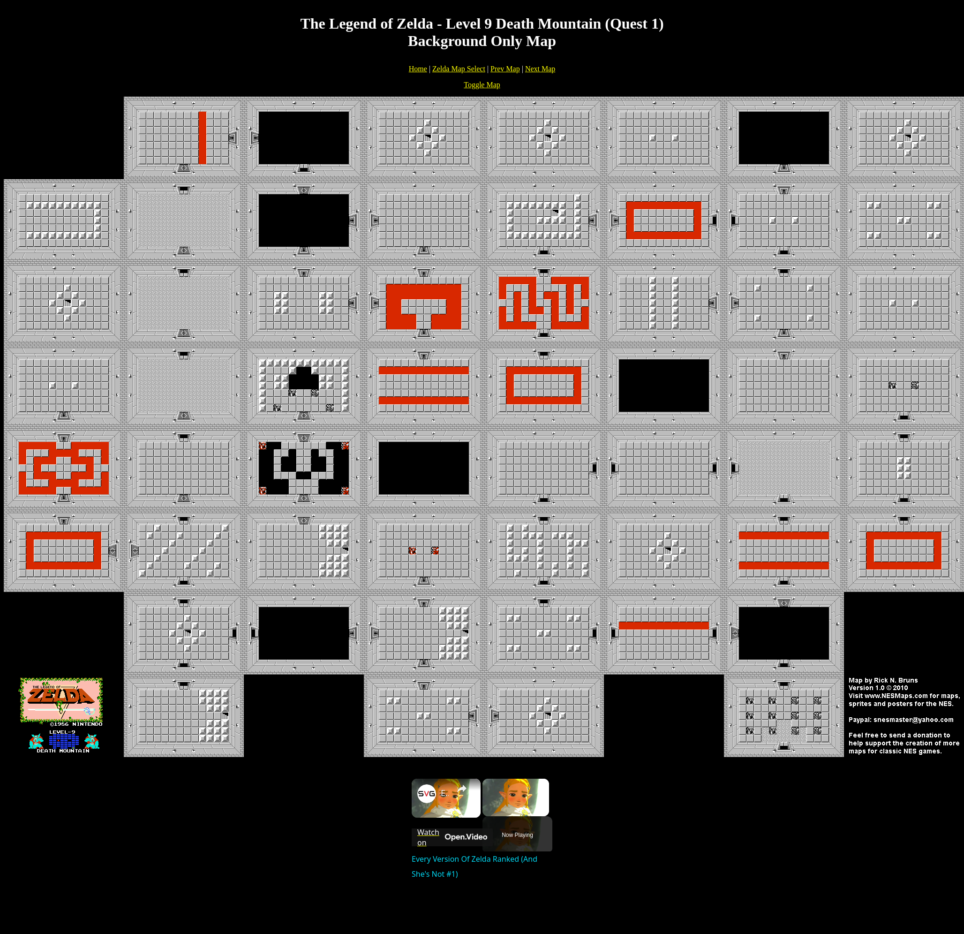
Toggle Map (482, 85)
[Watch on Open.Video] (452, 837)
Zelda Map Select (458, 69)
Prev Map (505, 69)
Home (418, 69)
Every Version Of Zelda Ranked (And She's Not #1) (445, 792)
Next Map (540, 69)
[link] (426, 793)
